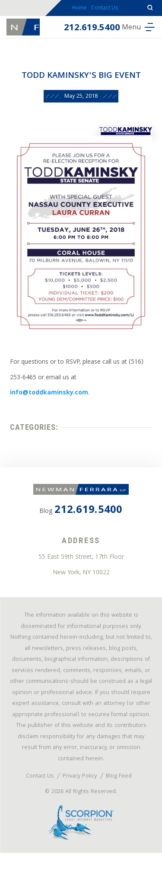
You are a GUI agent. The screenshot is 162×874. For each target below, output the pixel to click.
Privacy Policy (80, 795)
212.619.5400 (86, 34)
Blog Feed (120, 795)
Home (77, 10)
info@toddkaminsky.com (50, 397)
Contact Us (107, 10)
